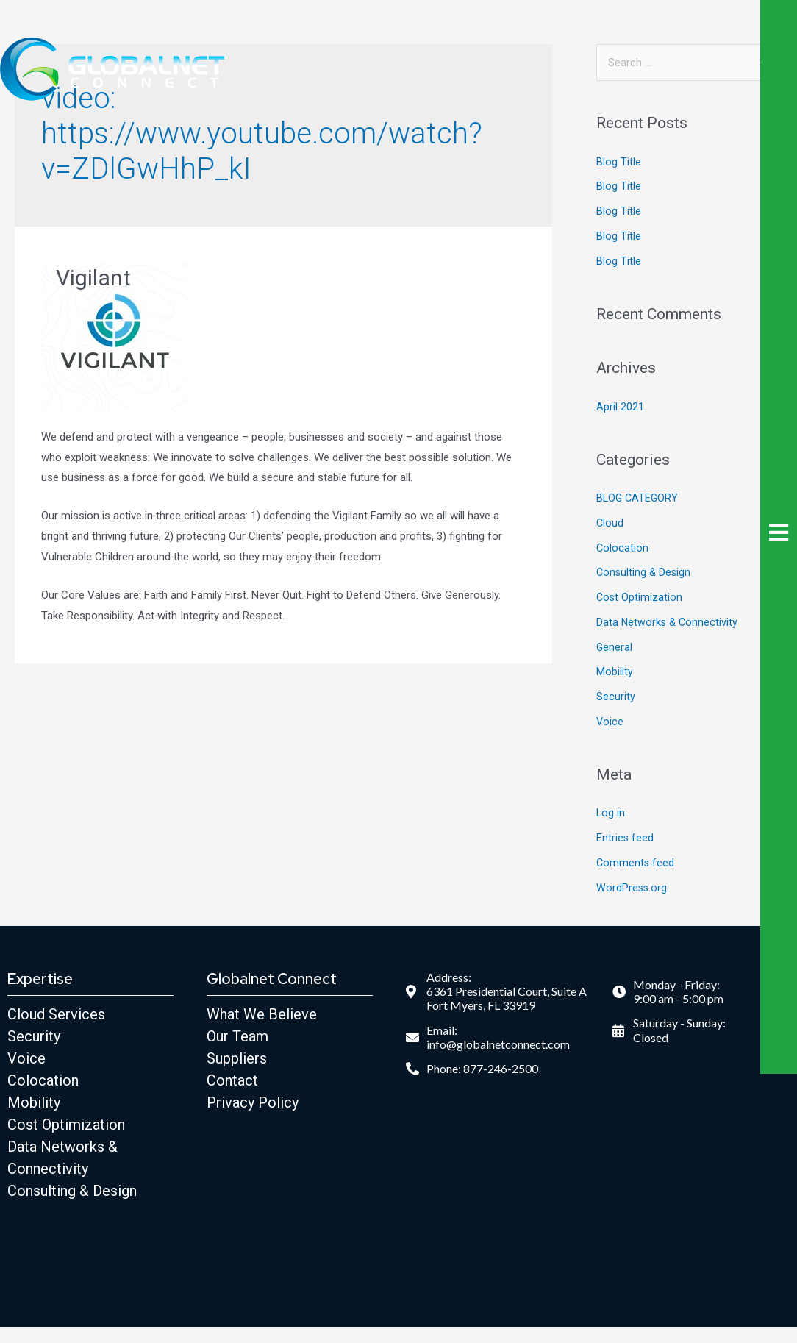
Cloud (610, 524)
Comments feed (636, 864)
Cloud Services (56, 1016)
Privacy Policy (253, 1104)
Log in (611, 814)
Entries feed (625, 839)
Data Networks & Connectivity (668, 623)
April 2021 (620, 408)
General (614, 648)
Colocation (622, 549)
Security (615, 698)
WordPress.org (632, 889)
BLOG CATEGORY (638, 499)
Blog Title (618, 163)
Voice (610, 723)
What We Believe (262, 1016)
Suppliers (237, 1060)
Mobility (614, 673)
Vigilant (93, 278)
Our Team (237, 1038)
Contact (232, 1082)
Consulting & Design (644, 573)
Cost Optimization (640, 598)
